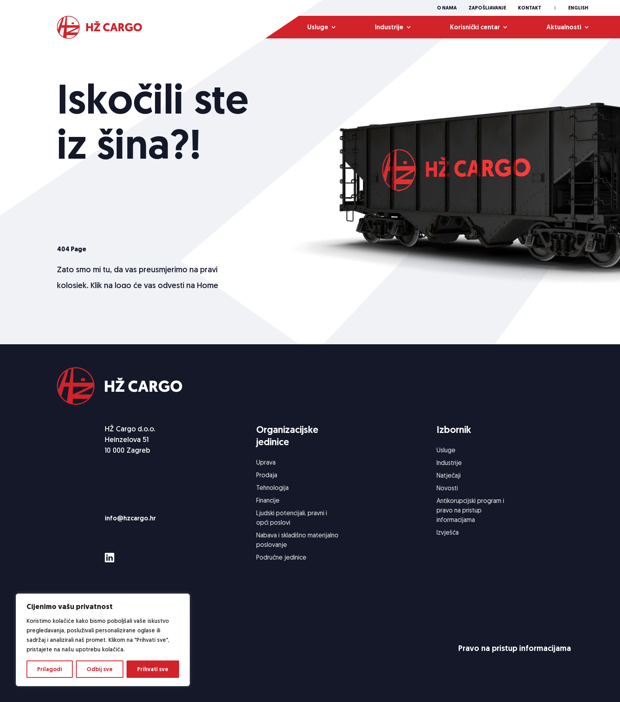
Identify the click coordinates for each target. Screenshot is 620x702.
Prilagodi (49, 669)
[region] (103, 640)
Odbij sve (100, 669)
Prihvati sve (152, 669)
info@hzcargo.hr (130, 518)
